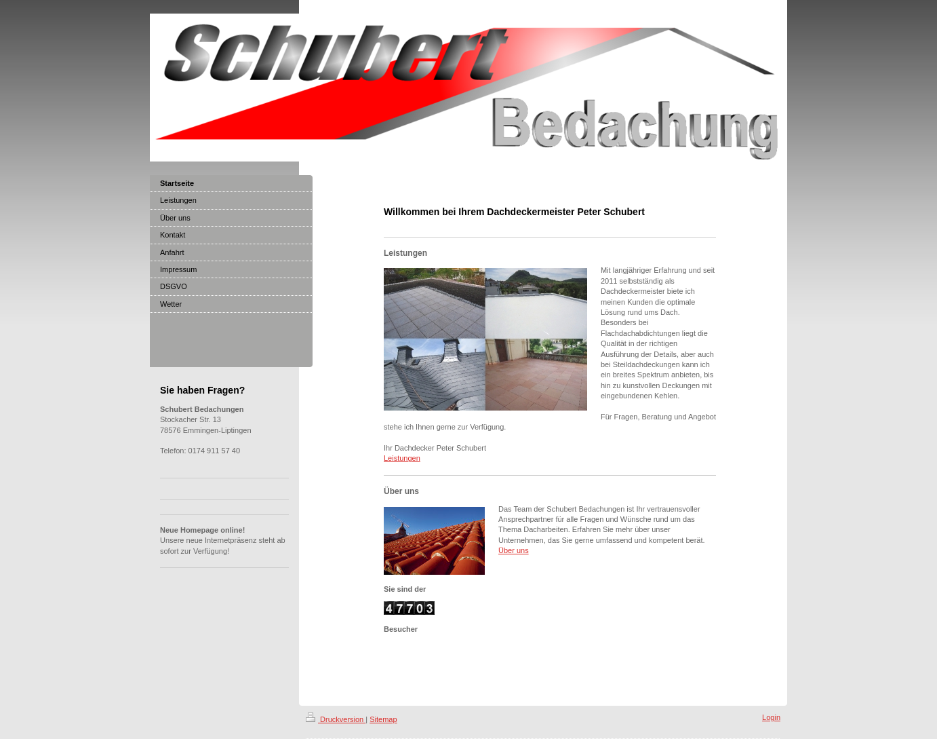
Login (771, 717)
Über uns (513, 550)
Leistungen (402, 458)
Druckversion (335, 719)
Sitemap (383, 719)
